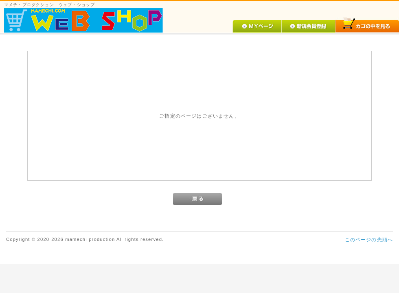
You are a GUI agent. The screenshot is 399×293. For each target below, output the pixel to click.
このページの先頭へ (369, 239)
